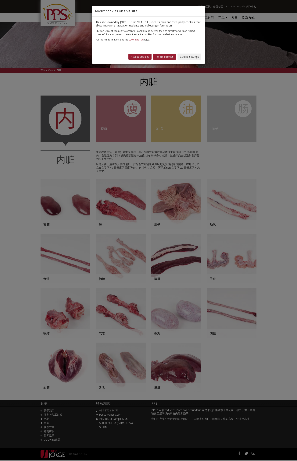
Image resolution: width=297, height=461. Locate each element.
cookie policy (136, 39)
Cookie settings (189, 56)
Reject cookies (165, 56)
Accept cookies (140, 56)
